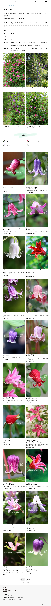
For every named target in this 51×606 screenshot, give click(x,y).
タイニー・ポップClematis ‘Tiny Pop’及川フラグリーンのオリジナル (32, 355)
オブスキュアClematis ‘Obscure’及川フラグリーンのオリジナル (32, 568)
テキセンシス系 (11, 5)
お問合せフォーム (12, 597)
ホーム (5, 2)
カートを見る (36, 2)
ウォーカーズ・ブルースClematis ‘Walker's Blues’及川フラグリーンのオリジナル (32, 187)
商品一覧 (15, 2)
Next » (28, 579)
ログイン (25, 2)
